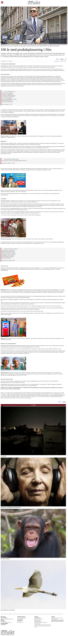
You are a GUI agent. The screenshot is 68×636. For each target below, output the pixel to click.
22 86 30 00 (55, 619)
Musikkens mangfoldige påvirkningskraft (11, 507)
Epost (62, 59)
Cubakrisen (3, 456)
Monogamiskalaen (5, 558)
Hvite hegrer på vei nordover (8, 610)
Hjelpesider (19, 621)
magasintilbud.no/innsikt (21, 617)
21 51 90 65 (21, 619)
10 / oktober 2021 (62, 61)
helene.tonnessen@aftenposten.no (6, 619)
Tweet (57, 59)
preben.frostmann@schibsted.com (40, 622)
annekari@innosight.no (38, 619)
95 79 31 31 (38, 620)
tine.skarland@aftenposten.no (6, 622)
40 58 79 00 (38, 623)
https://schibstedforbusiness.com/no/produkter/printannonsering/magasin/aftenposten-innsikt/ (42, 625)
